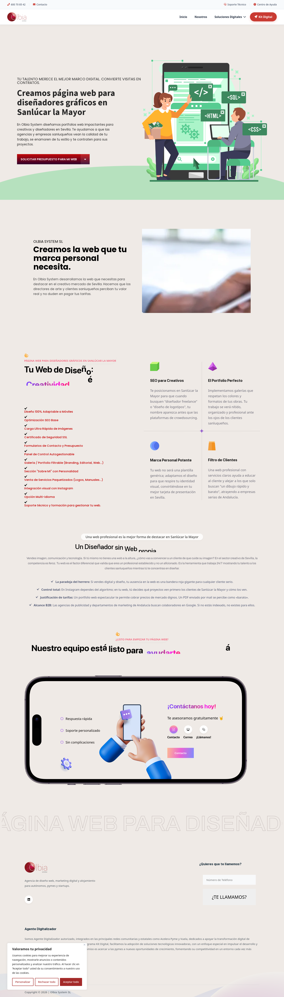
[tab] (173, 732)
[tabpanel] (195, 753)
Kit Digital (263, 17)
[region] (47, 966)
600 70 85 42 (16, 4)
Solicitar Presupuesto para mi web (55, 159)
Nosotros (201, 17)
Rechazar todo (46, 982)
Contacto (40, 4)
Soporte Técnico (235, 4)
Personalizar (22, 982)
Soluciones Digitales (230, 17)
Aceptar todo (71, 982)
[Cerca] (84, 945)
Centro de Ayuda (265, 4)
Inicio (183, 17)
